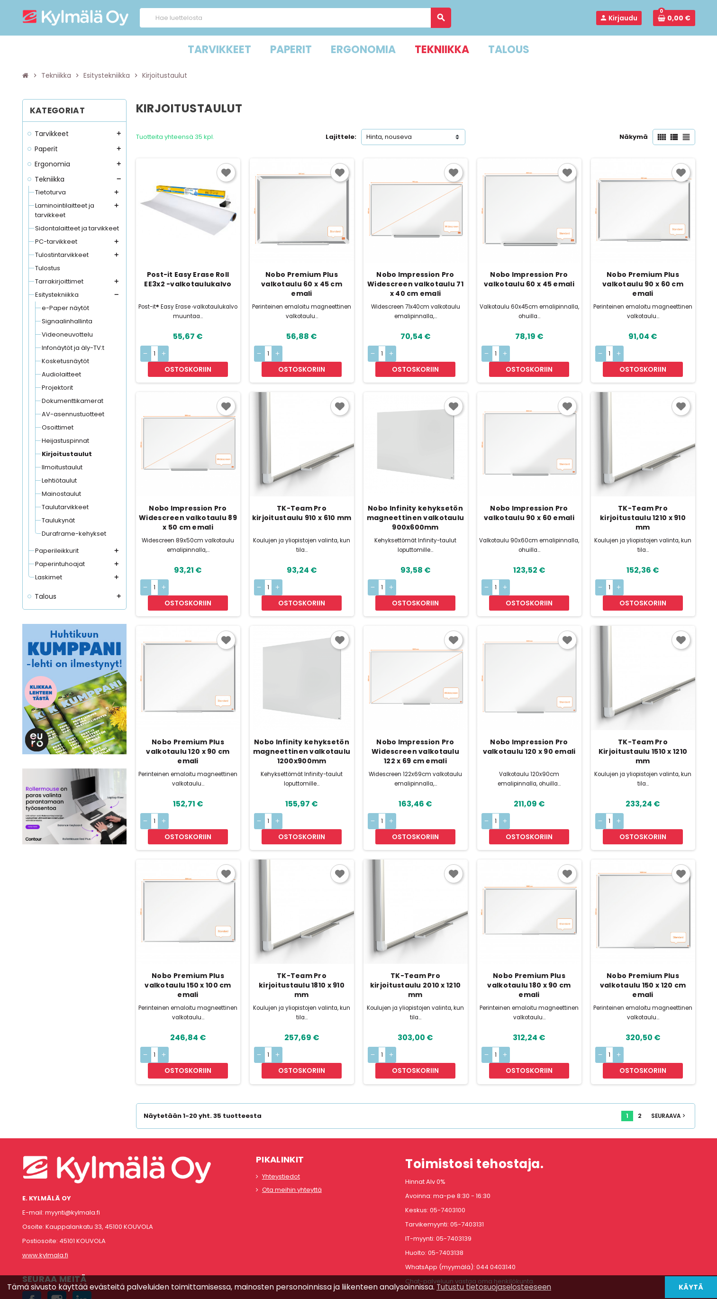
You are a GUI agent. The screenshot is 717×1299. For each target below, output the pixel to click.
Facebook (31, 1239)
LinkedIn (82, 1239)
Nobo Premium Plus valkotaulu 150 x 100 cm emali (188, 939)
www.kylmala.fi (45, 1194)
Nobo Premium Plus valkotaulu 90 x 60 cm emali (642, 284)
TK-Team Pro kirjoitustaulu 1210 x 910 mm (643, 502)
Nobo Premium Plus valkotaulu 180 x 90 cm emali (529, 939)
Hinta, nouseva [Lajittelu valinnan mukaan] (389, 136)
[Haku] (295, 18)
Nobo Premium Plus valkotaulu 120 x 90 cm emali (187, 721)
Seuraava (669, 1055)
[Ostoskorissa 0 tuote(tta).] (674, 18)
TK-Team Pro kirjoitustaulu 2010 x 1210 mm (415, 939)
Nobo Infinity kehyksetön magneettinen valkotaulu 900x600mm (415, 502)
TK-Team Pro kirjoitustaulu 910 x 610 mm (302, 497)
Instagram (56, 1239)
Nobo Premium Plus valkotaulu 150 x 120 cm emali (643, 939)
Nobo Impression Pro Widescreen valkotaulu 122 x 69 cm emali (415, 721)
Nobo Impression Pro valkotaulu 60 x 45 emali (529, 279)
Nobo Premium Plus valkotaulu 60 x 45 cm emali (301, 284)
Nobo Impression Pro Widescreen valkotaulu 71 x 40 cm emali (415, 284)
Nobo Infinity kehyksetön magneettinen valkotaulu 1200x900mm (301, 721)
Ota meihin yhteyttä (292, 1128)
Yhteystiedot (281, 1115)
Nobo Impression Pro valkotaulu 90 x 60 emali (529, 497)
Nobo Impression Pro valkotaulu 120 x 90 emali (529, 716)
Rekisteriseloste (316, 1287)
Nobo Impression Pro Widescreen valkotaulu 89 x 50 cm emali (188, 502)
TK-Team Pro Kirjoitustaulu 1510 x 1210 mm (643, 721)
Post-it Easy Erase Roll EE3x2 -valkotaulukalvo (187, 279)
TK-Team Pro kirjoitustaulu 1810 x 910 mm (302, 939)
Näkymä (633, 136)
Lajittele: (341, 136)
